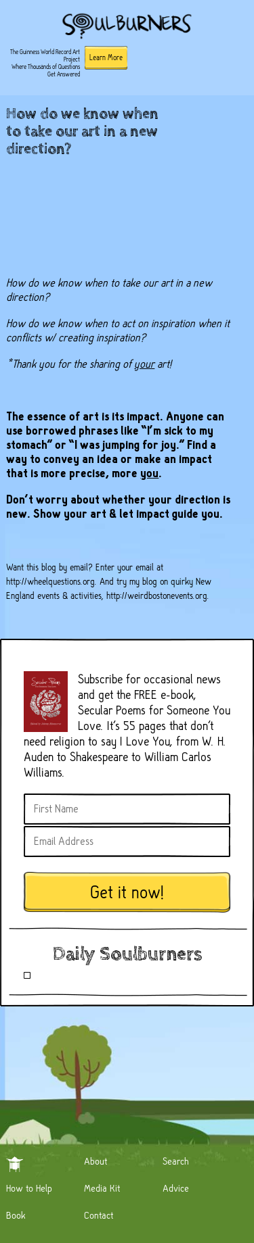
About (95, 1161)
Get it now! (127, 892)
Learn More (106, 57)
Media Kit (102, 1188)
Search (176, 1161)
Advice (176, 1188)
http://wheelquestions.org (50, 581)
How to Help (29, 1188)
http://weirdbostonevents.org (156, 595)
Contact (98, 1215)
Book (16, 1215)
